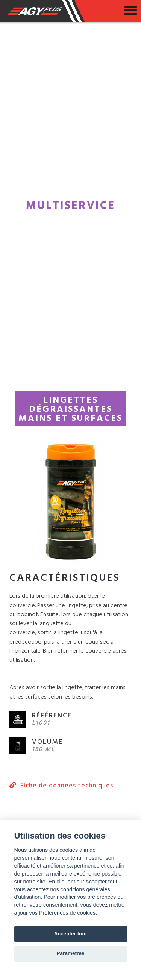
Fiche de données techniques (61, 786)
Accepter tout (70, 933)
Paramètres (70, 953)
